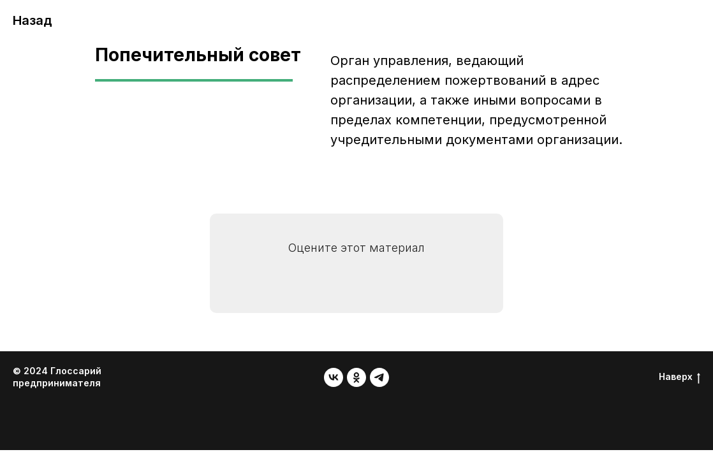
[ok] (356, 377)
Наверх (679, 377)
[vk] (333, 377)
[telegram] (379, 377)
